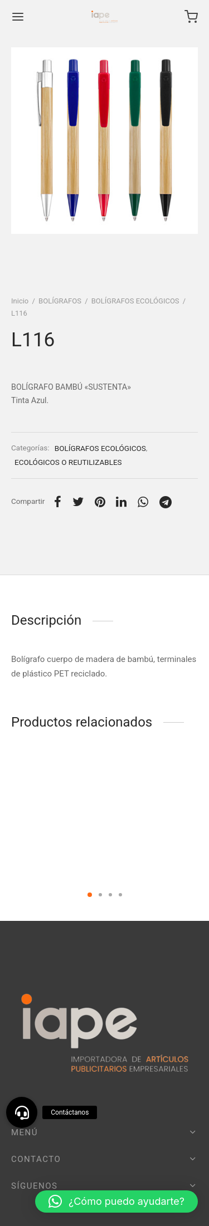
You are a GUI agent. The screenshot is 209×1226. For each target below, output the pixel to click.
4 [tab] (120, 894)
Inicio (19, 301)
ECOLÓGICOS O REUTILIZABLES (68, 462)
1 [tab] (90, 894)
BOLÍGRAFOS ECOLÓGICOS (135, 301)
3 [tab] (110, 894)
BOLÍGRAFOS (59, 301)
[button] (116, 1201)
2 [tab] (100, 894)
